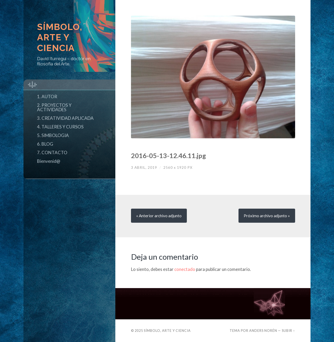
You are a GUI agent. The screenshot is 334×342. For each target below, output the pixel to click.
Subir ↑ (288, 330)
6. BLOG (45, 144)
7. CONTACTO (52, 152)
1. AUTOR (47, 96)
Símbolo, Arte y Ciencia (59, 37)
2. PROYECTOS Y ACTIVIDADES (54, 107)
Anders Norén (263, 330)
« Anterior (159, 215)
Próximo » (267, 215)
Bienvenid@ (48, 161)
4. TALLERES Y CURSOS (60, 126)
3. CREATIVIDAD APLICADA (65, 118)
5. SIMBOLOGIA (53, 135)
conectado (184, 269)
